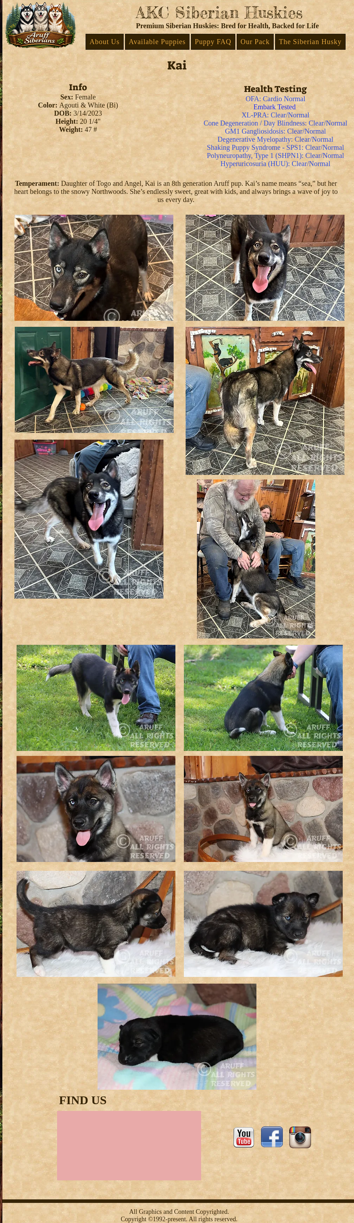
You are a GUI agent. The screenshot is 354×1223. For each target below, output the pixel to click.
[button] (104, 42)
